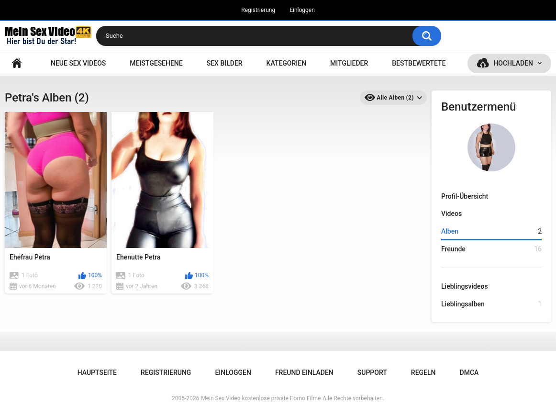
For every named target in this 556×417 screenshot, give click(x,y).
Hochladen (513, 63)
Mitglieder (349, 63)
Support (372, 372)
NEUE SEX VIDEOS (78, 63)
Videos (451, 213)
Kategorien (287, 63)
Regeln (423, 372)
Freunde (491, 249)
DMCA (469, 372)
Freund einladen (304, 372)
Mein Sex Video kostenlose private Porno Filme (261, 398)
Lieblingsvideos (464, 286)
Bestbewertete (418, 63)
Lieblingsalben (491, 304)
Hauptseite (17, 63)
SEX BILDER (225, 63)
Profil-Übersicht (464, 196)
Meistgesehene (156, 63)
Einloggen (302, 10)
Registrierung (258, 10)
